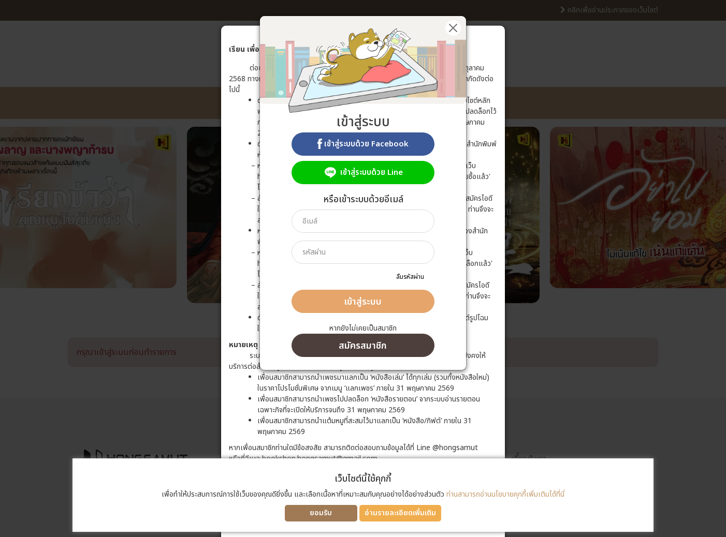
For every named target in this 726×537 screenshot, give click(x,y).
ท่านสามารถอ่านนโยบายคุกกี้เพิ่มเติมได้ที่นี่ (505, 494)
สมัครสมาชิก (363, 346)
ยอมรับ (321, 513)
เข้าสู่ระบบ (363, 302)
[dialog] (363, 268)
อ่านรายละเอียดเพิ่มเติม (400, 513)
